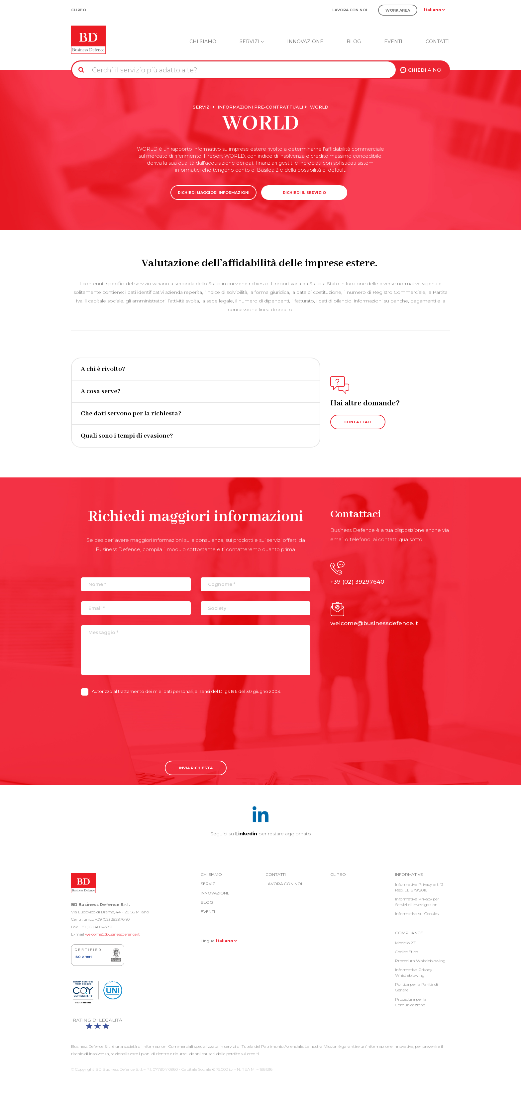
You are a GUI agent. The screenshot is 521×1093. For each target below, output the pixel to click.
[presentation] (131, 723)
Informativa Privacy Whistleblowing (413, 972)
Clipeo (78, 10)
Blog (354, 41)
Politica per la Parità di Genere (416, 987)
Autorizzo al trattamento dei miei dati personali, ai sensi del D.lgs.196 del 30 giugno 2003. (181, 691)
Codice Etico (406, 951)
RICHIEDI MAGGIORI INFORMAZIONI (214, 192)
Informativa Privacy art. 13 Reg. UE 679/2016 (419, 887)
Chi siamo (202, 41)
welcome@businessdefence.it (112, 934)
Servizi (252, 41)
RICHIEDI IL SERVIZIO (304, 192)
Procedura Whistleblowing (420, 960)
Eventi (393, 41)
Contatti (438, 41)
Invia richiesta (196, 768)
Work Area (397, 10)
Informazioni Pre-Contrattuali (260, 107)
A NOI (425, 70)
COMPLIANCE (409, 932)
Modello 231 (405, 942)
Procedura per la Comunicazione (410, 1002)
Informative (409, 874)
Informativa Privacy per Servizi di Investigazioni (417, 901)
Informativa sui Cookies (417, 913)
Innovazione (305, 41)
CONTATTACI (357, 422)
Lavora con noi (349, 10)
